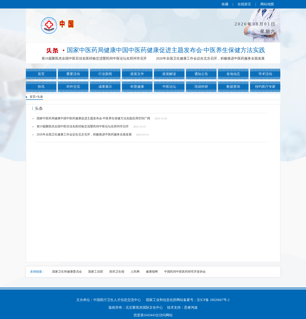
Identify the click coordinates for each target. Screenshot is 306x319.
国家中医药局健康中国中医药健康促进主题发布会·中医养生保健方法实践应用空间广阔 (102, 119)
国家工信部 (95, 271)
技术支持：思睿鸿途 (182, 307)
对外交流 (73, 86)
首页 (41, 74)
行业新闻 (105, 74)
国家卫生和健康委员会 (67, 271)
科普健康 (137, 86)
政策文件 (137, 74)
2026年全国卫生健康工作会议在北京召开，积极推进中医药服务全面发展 (210, 58)
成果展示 (105, 86)
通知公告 (201, 74)
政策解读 (169, 74)
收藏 (225, 4)
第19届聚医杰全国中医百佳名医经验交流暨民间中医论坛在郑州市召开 (94, 58)
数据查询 (233, 86)
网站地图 (267, 4)
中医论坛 (169, 86)
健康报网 (152, 271)
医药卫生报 (116, 271)
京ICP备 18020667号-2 (213, 300)
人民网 (135, 271)
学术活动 (265, 74)
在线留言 (244, 4)
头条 (40, 96)
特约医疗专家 (265, 86)
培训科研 (201, 86)
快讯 (41, 86)
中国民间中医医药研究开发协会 (185, 271)
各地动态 (233, 74)
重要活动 (73, 74)
